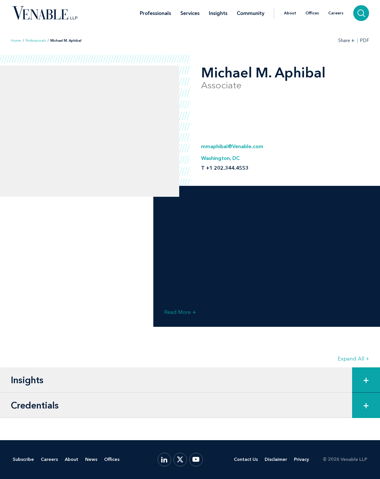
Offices (312, 13)
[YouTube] (196, 459)
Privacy (301, 459)
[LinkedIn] (164, 459)
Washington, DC (220, 158)
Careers (335, 13)
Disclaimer (276, 459)
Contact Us (246, 459)
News (91, 459)
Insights (218, 13)
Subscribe (23, 459)
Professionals (155, 13)
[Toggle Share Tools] (346, 40)
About (290, 13)
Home (16, 40)
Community (250, 13)
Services (190, 13)
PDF (364, 40)
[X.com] (180, 459)
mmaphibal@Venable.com (232, 146)
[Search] (361, 13)
